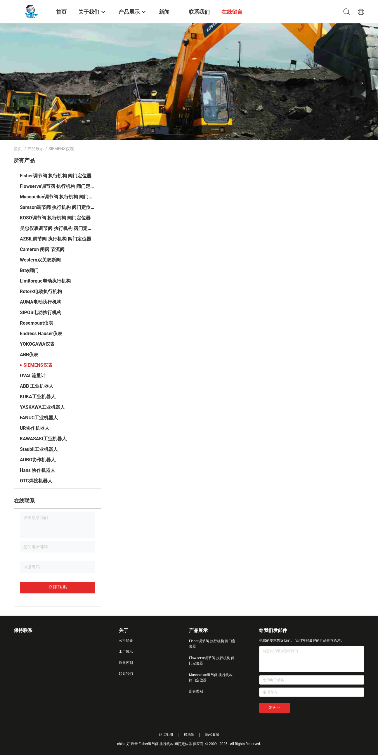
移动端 (189, 735)
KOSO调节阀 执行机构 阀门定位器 (55, 218)
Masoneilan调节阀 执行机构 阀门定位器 (57, 197)
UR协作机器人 (34, 428)
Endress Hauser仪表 (41, 333)
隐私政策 (212, 735)
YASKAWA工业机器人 (42, 407)
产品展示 (35, 148)
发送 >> (274, 708)
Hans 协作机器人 (37, 470)
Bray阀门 (29, 270)
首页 (18, 148)
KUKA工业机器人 (38, 396)
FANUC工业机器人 (39, 417)
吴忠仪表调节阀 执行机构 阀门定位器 (57, 228)
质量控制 (126, 663)
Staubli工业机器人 (39, 449)
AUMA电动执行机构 (40, 302)
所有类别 (196, 691)
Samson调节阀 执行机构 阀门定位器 (57, 207)
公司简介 (126, 640)
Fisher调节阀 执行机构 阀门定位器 (55, 176)
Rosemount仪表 (36, 323)
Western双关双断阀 (40, 260)
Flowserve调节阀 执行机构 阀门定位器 (57, 186)
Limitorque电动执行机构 (45, 281)
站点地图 (166, 735)
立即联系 (57, 587)
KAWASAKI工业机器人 (43, 438)
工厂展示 (126, 652)
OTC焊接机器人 (36, 481)
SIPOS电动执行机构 (40, 312)
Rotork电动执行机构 (41, 291)
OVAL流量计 (33, 375)
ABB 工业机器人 (36, 386)
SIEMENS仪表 (38, 365)
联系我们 (126, 674)
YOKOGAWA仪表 (37, 344)
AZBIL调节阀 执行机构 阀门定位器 (55, 239)
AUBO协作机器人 (38, 460)
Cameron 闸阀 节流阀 (42, 249)
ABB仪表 (29, 354)
